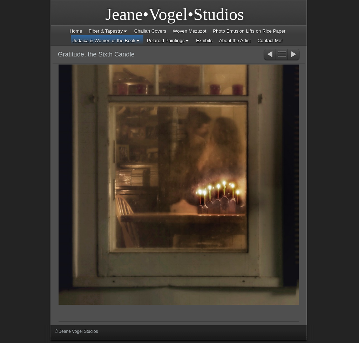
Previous (269, 55)
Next (294, 55)
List (282, 55)
